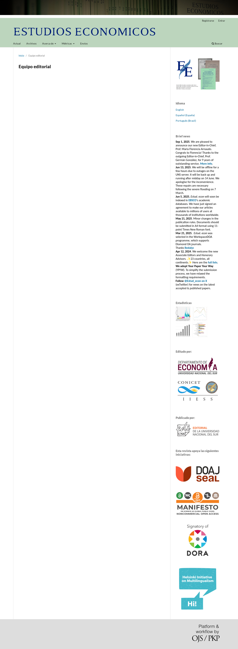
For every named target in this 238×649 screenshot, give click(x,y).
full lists (212, 262)
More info (206, 163)
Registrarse (208, 20)
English (180, 109)
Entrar (221, 20)
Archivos (31, 43)
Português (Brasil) (186, 120)
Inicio (21, 55)
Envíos (84, 43)
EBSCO (193, 200)
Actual (17, 43)
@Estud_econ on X (195, 281)
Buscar (217, 43)
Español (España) (185, 115)
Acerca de (48, 43)
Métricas (67, 43)
